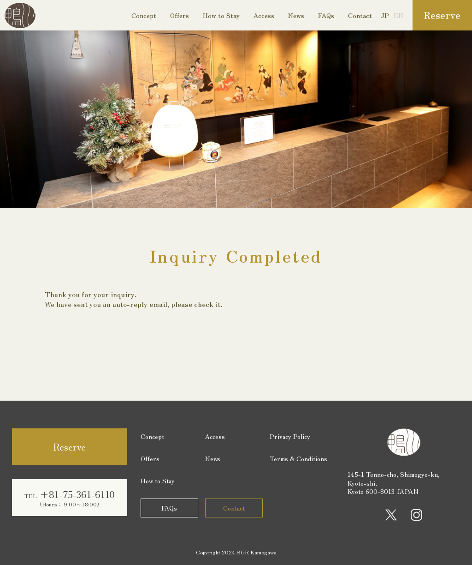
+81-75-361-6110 (69, 497)
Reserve (442, 15)
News (296, 15)
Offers (179, 15)
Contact (360, 15)
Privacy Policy (290, 436)
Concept (143, 15)
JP (385, 15)
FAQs (326, 15)
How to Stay (221, 15)
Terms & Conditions (298, 458)
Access (264, 15)
